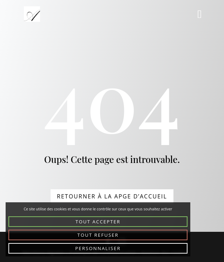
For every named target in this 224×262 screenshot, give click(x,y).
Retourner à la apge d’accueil (112, 196)
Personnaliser (97, 248)
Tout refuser (97, 235)
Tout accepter (97, 221)
